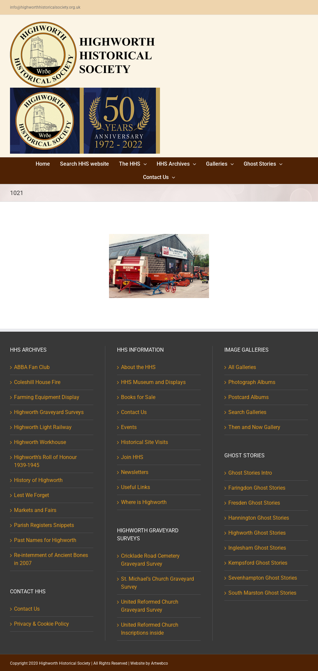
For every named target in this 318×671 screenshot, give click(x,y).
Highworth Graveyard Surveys (49, 412)
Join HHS (132, 457)
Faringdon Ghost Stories (256, 488)
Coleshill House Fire (37, 382)
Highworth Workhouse (40, 442)
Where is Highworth (144, 502)
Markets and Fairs (35, 510)
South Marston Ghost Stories (262, 593)
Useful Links (135, 487)
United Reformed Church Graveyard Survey (149, 606)
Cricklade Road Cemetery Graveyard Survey (150, 560)
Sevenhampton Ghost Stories (262, 578)
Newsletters (134, 472)
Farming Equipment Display (46, 397)
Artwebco (159, 663)
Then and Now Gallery (254, 427)
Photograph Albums (251, 382)
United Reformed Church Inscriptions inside (149, 629)
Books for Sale (138, 397)
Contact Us (27, 609)
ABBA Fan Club (32, 367)
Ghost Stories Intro (250, 473)
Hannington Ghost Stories (258, 518)
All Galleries (242, 367)
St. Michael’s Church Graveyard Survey (157, 583)
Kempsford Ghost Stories (257, 563)
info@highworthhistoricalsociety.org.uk (45, 7)
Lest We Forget (31, 495)
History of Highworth (38, 480)
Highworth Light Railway (43, 427)
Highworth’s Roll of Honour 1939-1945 (45, 461)
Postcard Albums (248, 397)
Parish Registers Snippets (44, 525)
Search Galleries (247, 412)
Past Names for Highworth (45, 540)
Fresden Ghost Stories (254, 503)
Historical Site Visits (144, 442)
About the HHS (138, 367)
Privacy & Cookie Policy (41, 624)
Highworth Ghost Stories (257, 533)
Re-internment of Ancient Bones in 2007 (51, 559)
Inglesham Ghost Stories (257, 548)
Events (129, 427)
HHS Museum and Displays (153, 382)
